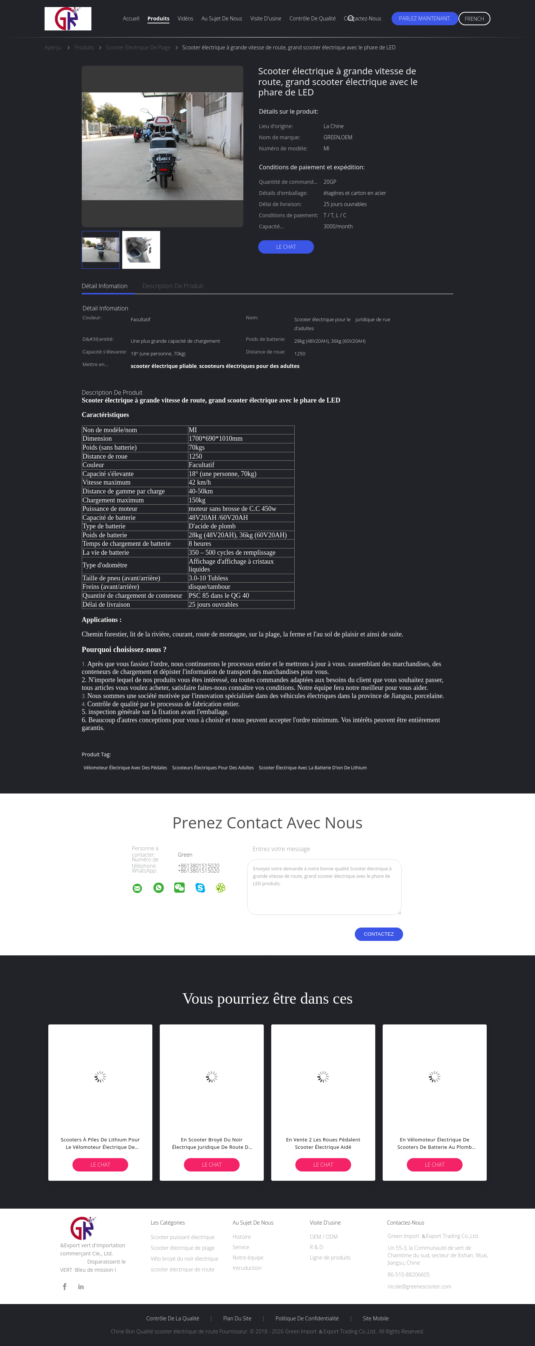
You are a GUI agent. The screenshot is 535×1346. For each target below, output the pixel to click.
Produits (158, 18)
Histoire (242, 1236)
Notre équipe (248, 1257)
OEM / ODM (324, 1236)
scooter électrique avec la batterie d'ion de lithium (313, 768)
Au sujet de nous (221, 18)
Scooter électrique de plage (183, 1247)
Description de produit (172, 286)
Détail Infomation (104, 286)
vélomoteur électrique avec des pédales (125, 768)
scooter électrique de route (182, 1269)
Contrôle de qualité (312, 18)
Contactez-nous (362, 18)
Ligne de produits (330, 1257)
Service (241, 1247)
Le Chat (286, 246)
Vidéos (185, 18)
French (474, 18)
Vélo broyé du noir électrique (184, 1258)
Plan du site (237, 1318)
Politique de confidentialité (307, 1318)
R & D (316, 1247)
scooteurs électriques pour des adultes (213, 768)
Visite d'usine (265, 18)
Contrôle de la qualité (173, 1318)
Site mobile (376, 1318)
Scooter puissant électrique (183, 1237)
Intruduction (247, 1267)
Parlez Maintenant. (425, 18)
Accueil (131, 18)
